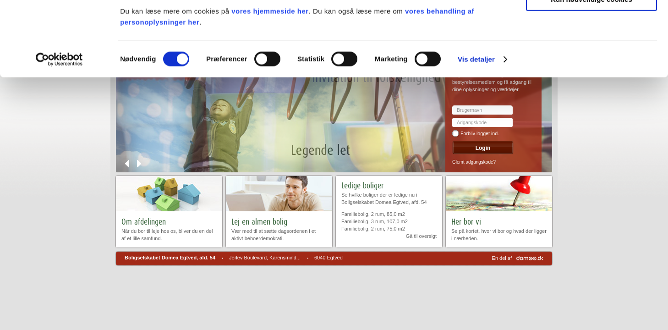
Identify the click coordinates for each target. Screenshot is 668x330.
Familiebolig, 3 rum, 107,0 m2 (374, 221)
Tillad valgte (591, 50)
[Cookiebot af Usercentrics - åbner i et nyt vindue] (59, 136)
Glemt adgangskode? (474, 162)
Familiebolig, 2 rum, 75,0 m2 (373, 228)
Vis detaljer (476, 136)
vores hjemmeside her (269, 88)
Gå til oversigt (421, 236)
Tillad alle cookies (591, 23)
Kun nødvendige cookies (591, 76)
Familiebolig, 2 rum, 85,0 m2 (373, 214)
